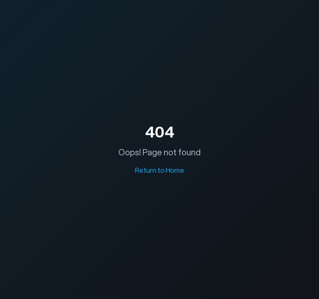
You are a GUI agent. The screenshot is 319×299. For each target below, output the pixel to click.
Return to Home (159, 170)
